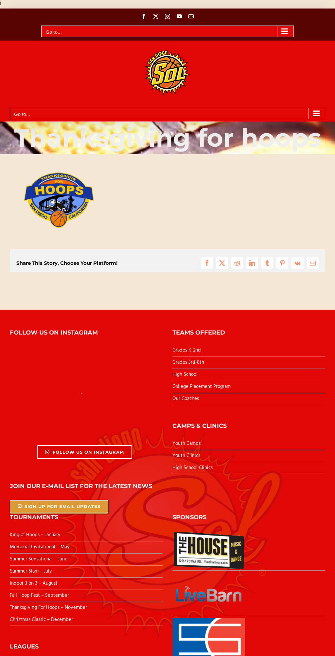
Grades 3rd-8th (188, 362)
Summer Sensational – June (39, 559)
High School (185, 374)
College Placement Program (201, 387)
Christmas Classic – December (41, 620)
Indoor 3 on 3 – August (34, 583)
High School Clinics (192, 468)
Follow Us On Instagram (84, 452)
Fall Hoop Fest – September (40, 595)
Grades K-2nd (186, 350)
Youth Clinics (186, 456)
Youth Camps (186, 443)
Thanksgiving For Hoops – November (48, 607)
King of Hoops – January (35, 535)
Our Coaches (185, 399)
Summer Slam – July (31, 571)
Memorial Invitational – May (39, 547)
